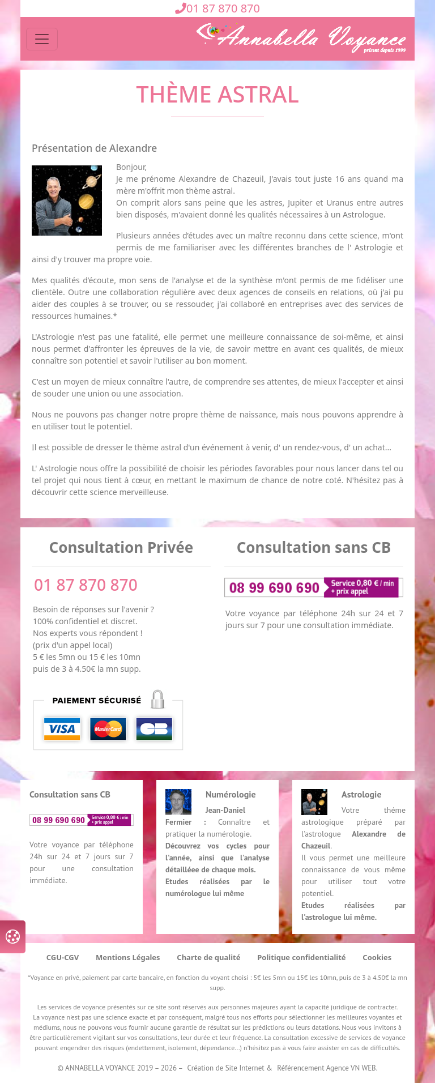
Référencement (300, 1068)
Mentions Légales (128, 957)
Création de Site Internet (226, 1068)
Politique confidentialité (301, 957)
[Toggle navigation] (42, 39)
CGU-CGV (62, 957)
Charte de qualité (208, 957)
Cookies (376, 957)
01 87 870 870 (217, 8)
